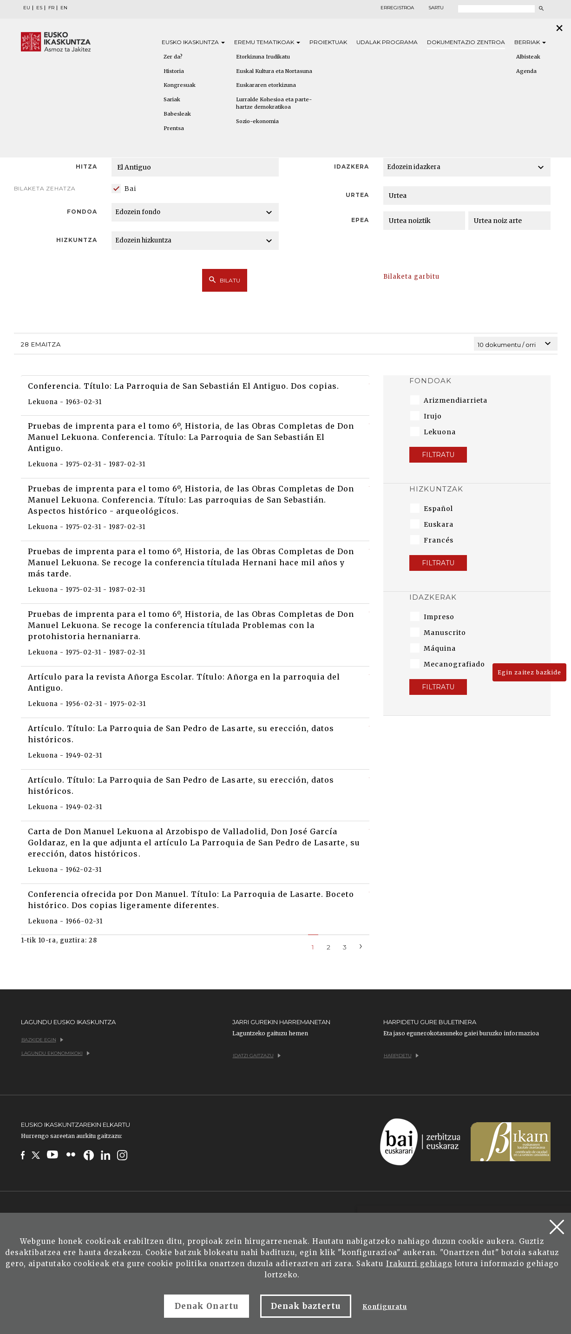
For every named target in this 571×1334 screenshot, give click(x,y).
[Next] (361, 945)
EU (26, 8)
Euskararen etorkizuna (266, 85)
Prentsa (174, 128)
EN (63, 8)
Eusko (193, 42)
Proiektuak (328, 42)
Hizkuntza (76, 239)
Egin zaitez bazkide (529, 672)
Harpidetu (401, 1056)
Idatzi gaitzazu (257, 1056)
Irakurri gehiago (419, 1263)
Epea (360, 219)
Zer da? (173, 56)
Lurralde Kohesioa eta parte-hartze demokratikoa (274, 103)
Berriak (530, 42)
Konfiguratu (384, 1307)
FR (51, 8)
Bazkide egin (42, 1040)
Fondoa (82, 211)
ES (39, 8)
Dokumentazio (466, 42)
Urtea (357, 194)
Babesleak (177, 114)
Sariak (172, 99)
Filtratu (438, 455)
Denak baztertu (306, 1306)
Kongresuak (180, 85)
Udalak (387, 42)
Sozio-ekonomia (257, 121)
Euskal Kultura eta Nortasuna (274, 71)
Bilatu (224, 280)
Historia (174, 71)
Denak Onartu (206, 1306)
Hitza (86, 166)
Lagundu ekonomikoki (55, 1053)
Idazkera (351, 166)
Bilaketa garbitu (411, 277)
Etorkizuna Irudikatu (263, 56)
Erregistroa (397, 8)
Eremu (267, 42)
